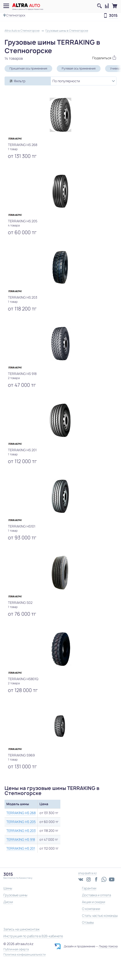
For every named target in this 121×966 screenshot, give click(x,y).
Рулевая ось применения (79, 68)
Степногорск (15, 15)
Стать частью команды (100, 915)
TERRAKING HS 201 (20, 848)
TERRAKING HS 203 (21, 830)
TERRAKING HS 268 (21, 813)
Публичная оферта (16, 949)
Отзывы (88, 922)
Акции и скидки (93, 902)
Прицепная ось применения (28, 68)
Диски (8, 902)
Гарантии (89, 888)
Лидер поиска (108, 946)
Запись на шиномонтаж (21, 929)
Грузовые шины (15, 895)
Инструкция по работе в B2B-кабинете (33, 936)
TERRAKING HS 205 (21, 822)
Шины (7, 888)
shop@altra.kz (87, 873)
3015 (113, 15)
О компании (91, 909)
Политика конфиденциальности (24, 954)
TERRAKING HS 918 (20, 839)
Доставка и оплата (96, 895)
